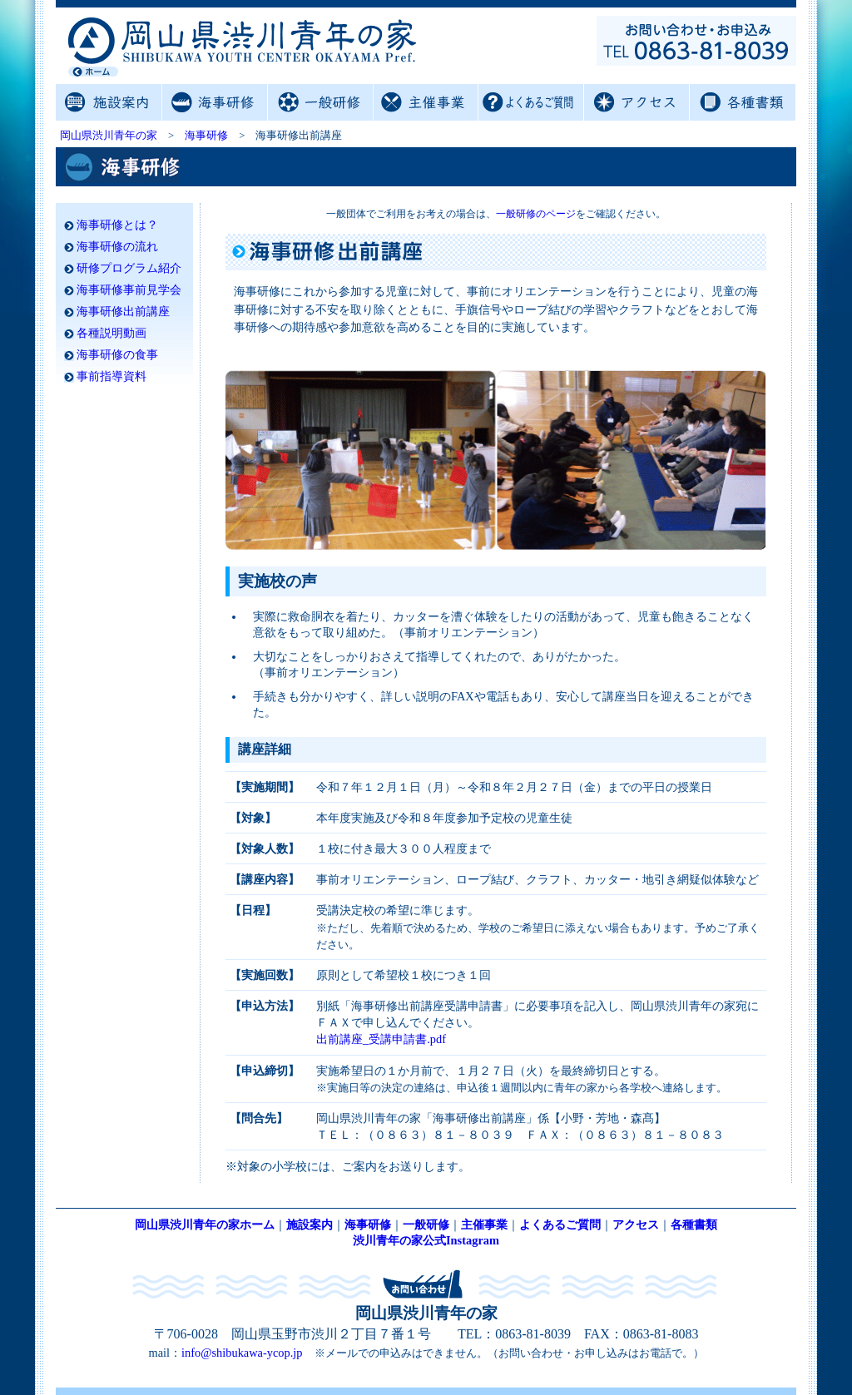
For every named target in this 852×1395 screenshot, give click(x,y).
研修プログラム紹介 (129, 268)
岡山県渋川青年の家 (108, 135)
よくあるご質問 (530, 102)
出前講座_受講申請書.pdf (381, 1039)
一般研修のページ (536, 214)
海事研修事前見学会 (129, 290)
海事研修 (214, 102)
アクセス (636, 102)
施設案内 (108, 102)
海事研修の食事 (117, 355)
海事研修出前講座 (123, 311)
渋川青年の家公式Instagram (426, 1240)
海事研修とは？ (117, 225)
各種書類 (742, 102)
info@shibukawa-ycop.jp (242, 1352)
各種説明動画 (111, 333)
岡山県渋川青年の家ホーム (205, 1224)
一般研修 (320, 102)
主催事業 (425, 102)
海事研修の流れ (117, 246)
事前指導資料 (111, 376)
